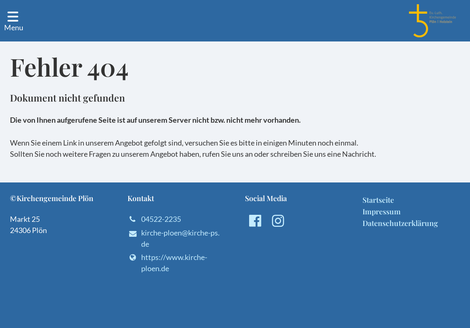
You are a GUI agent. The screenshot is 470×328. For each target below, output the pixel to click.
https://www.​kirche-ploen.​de (167, 263)
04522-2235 (154, 219)
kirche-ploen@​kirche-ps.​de (173, 239)
